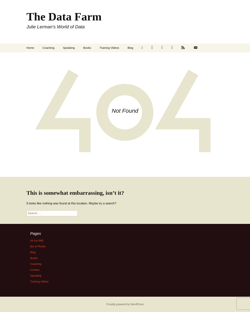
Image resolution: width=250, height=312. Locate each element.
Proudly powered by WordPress (125, 304)
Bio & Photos (38, 246)
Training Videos (109, 47)
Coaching (48, 47)
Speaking (69, 47)
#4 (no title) (37, 240)
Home (30, 47)
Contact (34, 269)
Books (87, 47)
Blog (130, 47)
